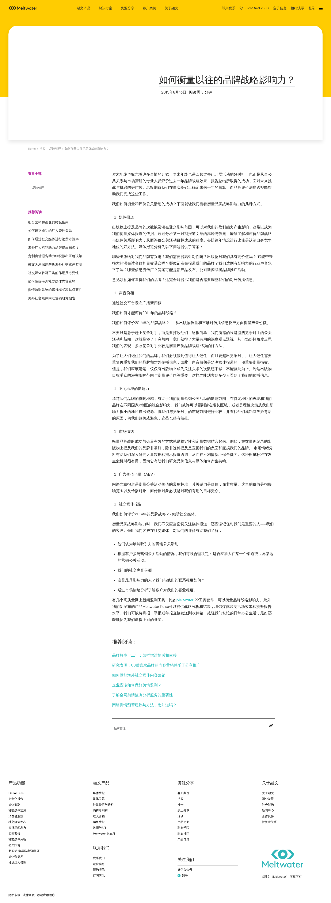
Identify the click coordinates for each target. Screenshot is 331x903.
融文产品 (83, 8)
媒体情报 (99, 793)
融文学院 (183, 827)
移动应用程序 (46, 895)
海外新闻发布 (17, 827)
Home (32, 148)
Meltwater (185, 600)
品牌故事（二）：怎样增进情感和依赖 (144, 655)
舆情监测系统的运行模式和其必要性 (55, 290)
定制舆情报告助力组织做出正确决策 (55, 256)
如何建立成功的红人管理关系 (50, 231)
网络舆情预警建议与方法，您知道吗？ (144, 705)
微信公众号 (185, 869)
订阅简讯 (99, 875)
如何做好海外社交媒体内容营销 (51, 281)
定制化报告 (15, 798)
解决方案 (105, 8)
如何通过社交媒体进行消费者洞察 (53, 239)
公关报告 (14, 845)
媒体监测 (14, 804)
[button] (321, 8)
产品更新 (183, 822)
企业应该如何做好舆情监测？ (136, 685)
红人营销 (99, 816)
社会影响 (268, 804)
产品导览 (183, 839)
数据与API (99, 827)
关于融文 (171, 8)
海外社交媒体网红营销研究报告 (51, 298)
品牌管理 (55, 148)
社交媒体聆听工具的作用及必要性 (53, 273)
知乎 (183, 875)
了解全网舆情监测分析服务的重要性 (142, 695)
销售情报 (99, 822)
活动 (180, 816)
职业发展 (268, 798)
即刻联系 (228, 8)
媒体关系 (99, 798)
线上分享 (183, 810)
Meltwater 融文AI (104, 833)
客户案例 (149, 8)
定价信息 (279, 8)
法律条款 (29, 895)
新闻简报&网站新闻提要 (24, 851)
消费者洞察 (15, 816)
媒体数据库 (15, 856)
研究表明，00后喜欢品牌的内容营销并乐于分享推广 (156, 665)
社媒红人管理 (17, 862)
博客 (42, 148)
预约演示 (297, 8)
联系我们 (99, 858)
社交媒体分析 (17, 839)
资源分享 (127, 8)
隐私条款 (14, 895)
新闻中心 (268, 810)
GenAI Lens (15, 793)
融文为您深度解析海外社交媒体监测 (55, 264)
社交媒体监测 (17, 810)
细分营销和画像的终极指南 (48, 222)
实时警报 (14, 833)
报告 (180, 804)
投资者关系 (269, 822)
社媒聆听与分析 (103, 804)
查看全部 (35, 173)
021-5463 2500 (257, 8)
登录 (311, 8)
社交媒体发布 (17, 822)
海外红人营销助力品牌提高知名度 (53, 248)
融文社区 (183, 833)
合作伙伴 (268, 816)
